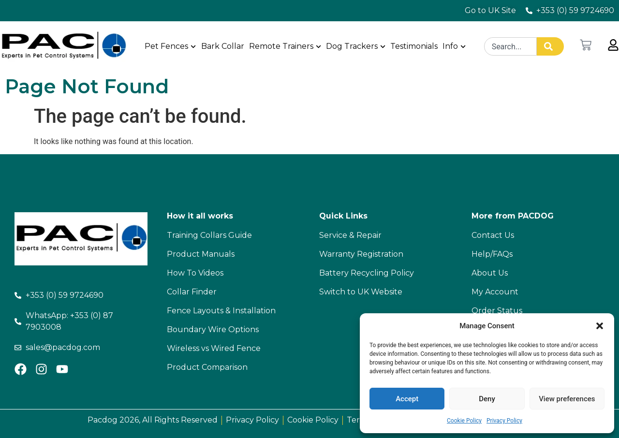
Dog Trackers (355, 46)
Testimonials (414, 46)
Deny (487, 398)
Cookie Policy (464, 420)
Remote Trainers (285, 46)
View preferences (567, 398)
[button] (599, 326)
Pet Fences (170, 46)
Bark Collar (222, 46)
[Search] (550, 46)
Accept (407, 398)
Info (454, 46)
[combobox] (510, 46)
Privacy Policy (504, 420)
